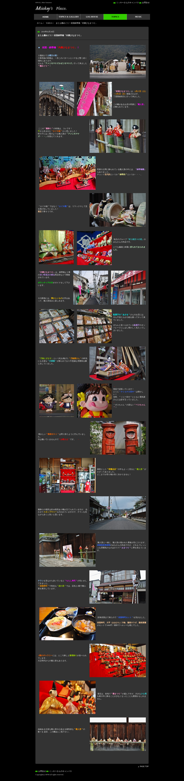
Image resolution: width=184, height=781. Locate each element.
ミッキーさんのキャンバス (127, 3)
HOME (46, 17)
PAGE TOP (144, 766)
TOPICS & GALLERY (69, 17)
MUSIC (138, 17)
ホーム (40, 23)
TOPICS (115, 17)
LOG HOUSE (92, 17)
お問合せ (146, 3)
